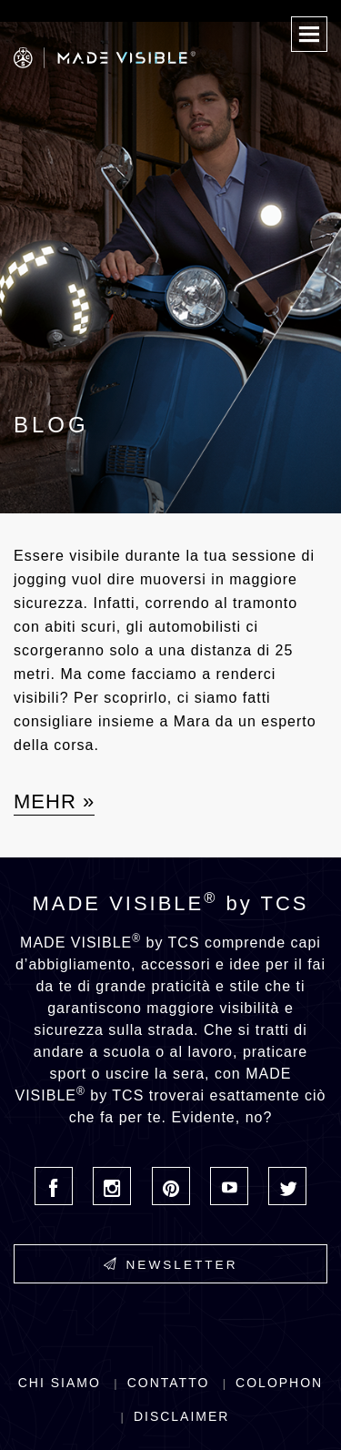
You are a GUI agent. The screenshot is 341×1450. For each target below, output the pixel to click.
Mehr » (54, 801)
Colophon (279, 1382)
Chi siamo (59, 1382)
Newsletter (171, 1264)
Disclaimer (182, 1416)
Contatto (168, 1382)
